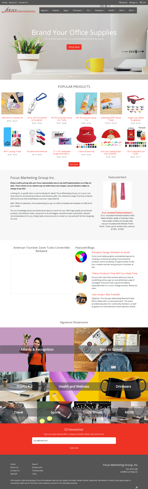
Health (112, 10)
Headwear (100, 10)
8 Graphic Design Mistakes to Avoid (111, 252)
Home (4, 2)
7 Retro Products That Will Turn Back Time (114, 273)
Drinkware (78, 10)
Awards (56, 10)
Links (34, 473)
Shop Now (74, 47)
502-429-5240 (132, 469)
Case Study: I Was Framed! (106, 294)
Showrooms (37, 467)
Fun (89, 10)
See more (74, 164)
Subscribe (74, 448)
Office (122, 10)
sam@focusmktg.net (129, 472)
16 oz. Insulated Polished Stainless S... (117, 212)
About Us (13, 2)
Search (123, 2)
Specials (13, 473)
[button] (11, 40)
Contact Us (23, 2)
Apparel (45, 10)
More (132, 10)
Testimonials (37, 470)
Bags (67, 10)
